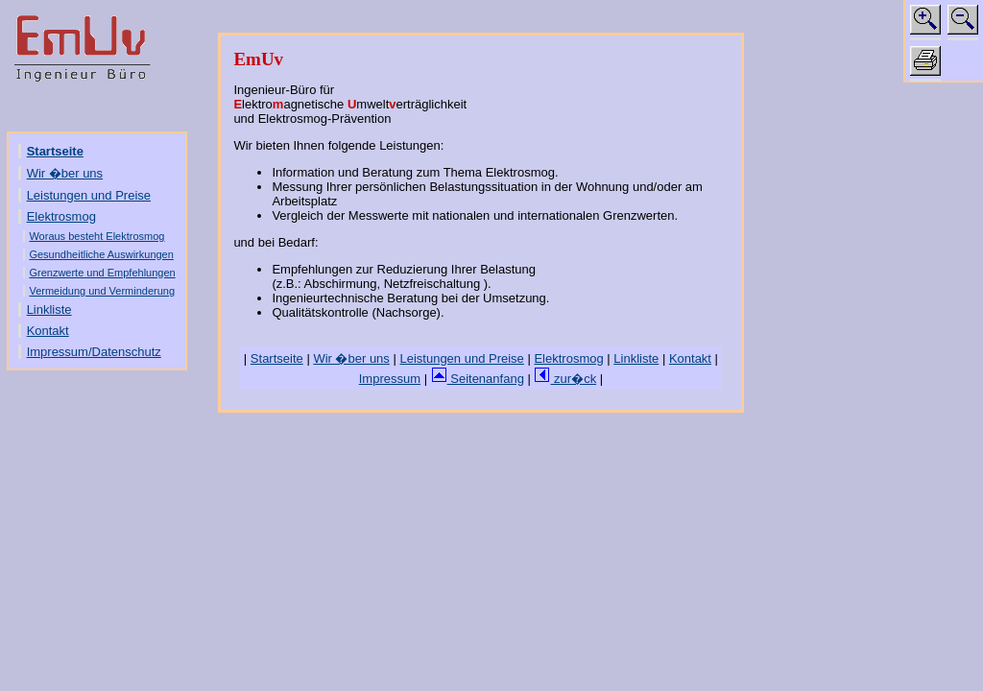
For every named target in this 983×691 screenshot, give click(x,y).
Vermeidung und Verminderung (102, 291)
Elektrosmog (61, 216)
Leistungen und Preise (89, 195)
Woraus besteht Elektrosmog (96, 236)
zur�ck (565, 378)
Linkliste (49, 309)
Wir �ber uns (65, 173)
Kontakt (48, 330)
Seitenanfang (477, 378)
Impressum (389, 378)
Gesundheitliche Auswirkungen (101, 254)
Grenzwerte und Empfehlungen (102, 272)
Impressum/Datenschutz (94, 352)
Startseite (55, 151)
